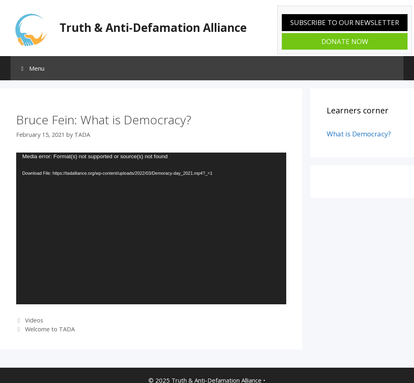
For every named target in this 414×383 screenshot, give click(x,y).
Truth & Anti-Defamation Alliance (153, 27)
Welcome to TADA (50, 329)
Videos (34, 320)
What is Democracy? (359, 133)
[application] (151, 228)
